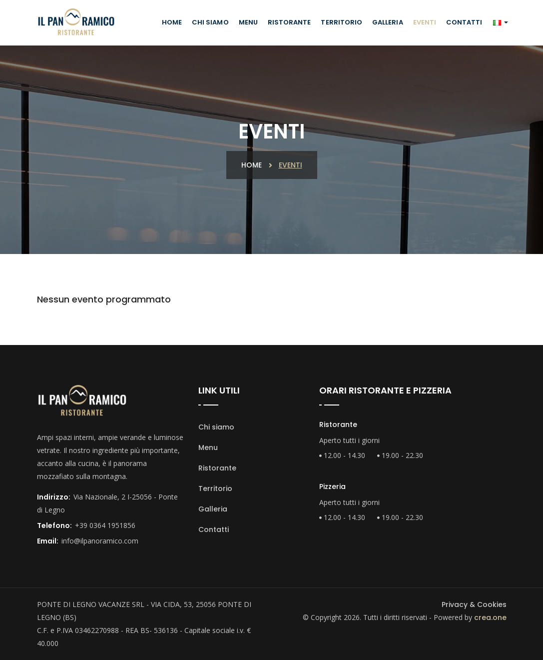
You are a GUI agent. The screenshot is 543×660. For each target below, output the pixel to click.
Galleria (387, 22)
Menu (248, 22)
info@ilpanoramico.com (99, 541)
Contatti (464, 22)
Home (172, 22)
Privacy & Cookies (474, 605)
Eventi (424, 22)
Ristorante (289, 22)
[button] (500, 22)
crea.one (490, 617)
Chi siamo (210, 22)
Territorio (341, 22)
